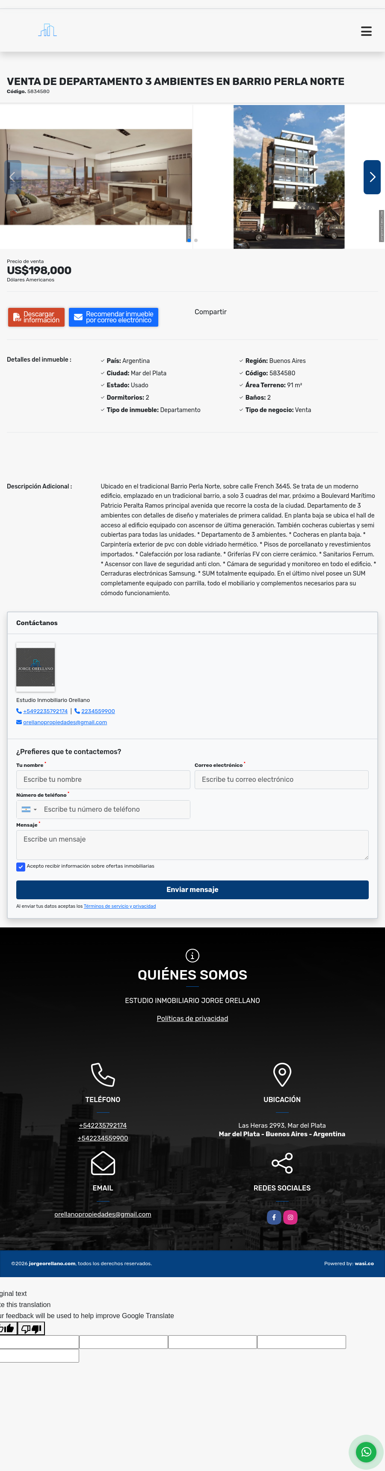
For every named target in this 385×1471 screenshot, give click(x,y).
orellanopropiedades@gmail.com (65, 722)
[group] (96, 177)
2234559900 (98, 711)
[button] (189, 240)
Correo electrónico (220, 764)
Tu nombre (31, 764)
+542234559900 (102, 1138)
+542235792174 (103, 1125)
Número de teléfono (42, 794)
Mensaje (28, 824)
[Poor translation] (31, 1328)
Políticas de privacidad (192, 1019)
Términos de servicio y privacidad (120, 906)
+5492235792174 (45, 711)
